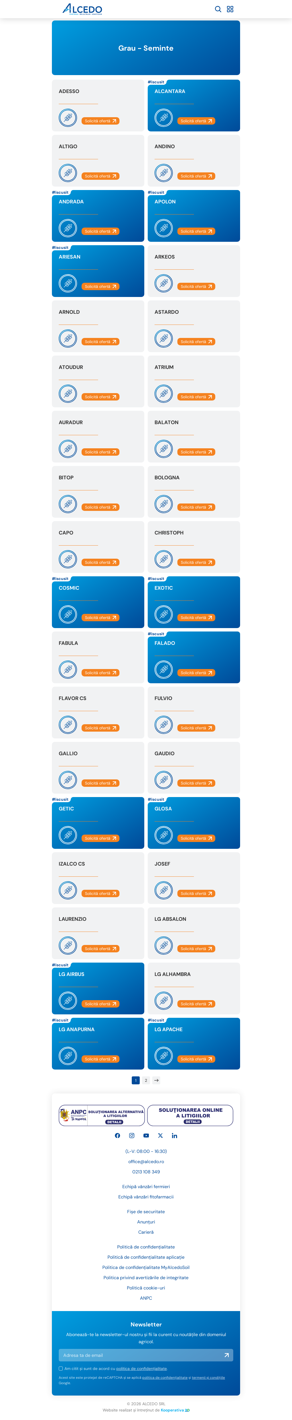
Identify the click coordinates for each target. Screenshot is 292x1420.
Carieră (146, 1232)
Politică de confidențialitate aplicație (146, 1257)
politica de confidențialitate (141, 1368)
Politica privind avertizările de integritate (146, 1278)
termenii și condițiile (208, 1377)
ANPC (146, 1298)
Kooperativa (175, 1410)
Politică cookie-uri (146, 1288)
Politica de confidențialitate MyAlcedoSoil (146, 1267)
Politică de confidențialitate (146, 1247)
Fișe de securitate (146, 1212)
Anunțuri (146, 1222)
